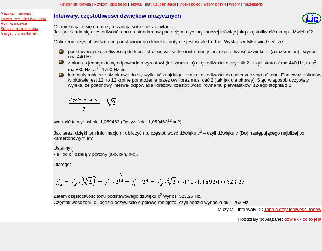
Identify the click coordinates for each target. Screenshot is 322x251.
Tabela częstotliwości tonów (23, 18)
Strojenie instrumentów (19, 28)
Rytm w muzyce (14, 23)
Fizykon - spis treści (110, 4)
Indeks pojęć (189, 4)
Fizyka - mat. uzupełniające (153, 4)
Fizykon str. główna (75, 4)
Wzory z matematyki (246, 4)
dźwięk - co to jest (302, 219)
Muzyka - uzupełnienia (19, 34)
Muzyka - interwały (16, 13)
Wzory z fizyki (214, 4)
